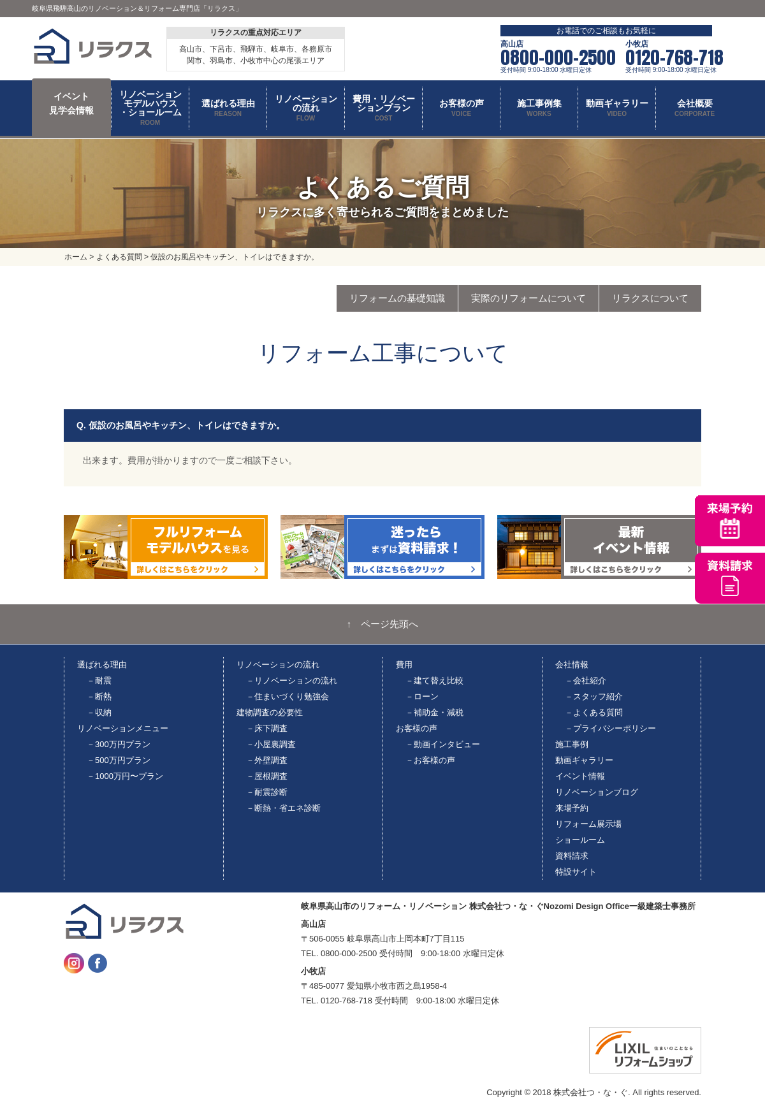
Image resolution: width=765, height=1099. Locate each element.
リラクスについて (650, 298)
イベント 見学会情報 (71, 103)
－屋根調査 (267, 776)
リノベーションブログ (596, 792)
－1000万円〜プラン (125, 776)
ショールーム (580, 840)
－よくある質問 (594, 712)
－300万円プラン (118, 744)
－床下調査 (267, 728)
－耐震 (99, 680)
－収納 (99, 712)
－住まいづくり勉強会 (287, 696)
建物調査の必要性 (270, 712)
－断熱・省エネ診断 (283, 808)
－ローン (422, 696)
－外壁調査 (267, 760)
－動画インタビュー (442, 744)
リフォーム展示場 (588, 824)
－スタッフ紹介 (594, 696)
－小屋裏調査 (271, 744)
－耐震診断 (267, 792)
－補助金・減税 (434, 712)
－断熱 (99, 696)
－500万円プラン (118, 760)
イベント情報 (580, 776)
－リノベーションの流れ (291, 680)
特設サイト (576, 872)
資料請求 (571, 856)
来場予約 (571, 808)
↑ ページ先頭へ (383, 624)
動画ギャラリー (584, 760)
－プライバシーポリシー (610, 728)
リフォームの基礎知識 (397, 298)
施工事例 (571, 744)
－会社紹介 (585, 680)
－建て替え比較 (434, 680)
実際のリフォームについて (528, 298)
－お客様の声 (430, 760)
